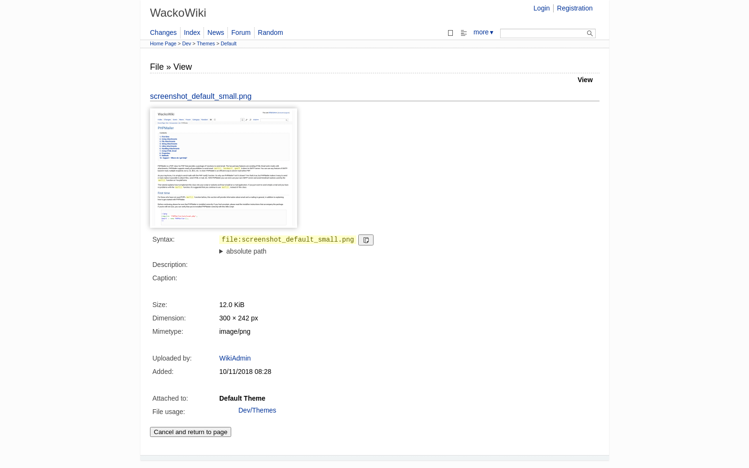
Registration (575, 8)
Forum (240, 32)
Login (542, 8)
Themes (206, 43)
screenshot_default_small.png (201, 96)
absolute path (246, 251)
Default (228, 43)
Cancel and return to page (190, 432)
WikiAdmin (235, 358)
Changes (163, 32)
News (215, 32)
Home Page (163, 43)
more (483, 32)
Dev (186, 43)
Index (192, 32)
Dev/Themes (257, 410)
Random (270, 32)
